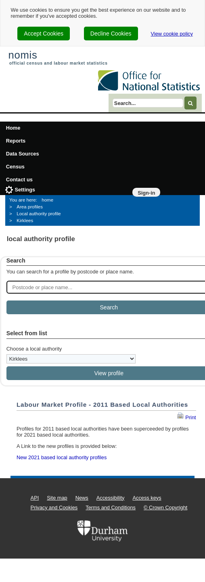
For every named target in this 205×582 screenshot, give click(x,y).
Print (186, 417)
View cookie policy (172, 34)
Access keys (146, 498)
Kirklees (25, 220)
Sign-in (146, 193)
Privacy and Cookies (54, 507)
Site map (57, 498)
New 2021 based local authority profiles (62, 457)
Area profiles (30, 206)
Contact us (19, 179)
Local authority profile (39, 213)
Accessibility (110, 498)
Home (13, 128)
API (35, 498)
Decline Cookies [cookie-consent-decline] (111, 33)
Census (15, 167)
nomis (22, 55)
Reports (15, 141)
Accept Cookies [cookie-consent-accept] (43, 33)
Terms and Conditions (111, 507)
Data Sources (22, 154)
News (81, 498)
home (47, 200)
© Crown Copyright (165, 507)
